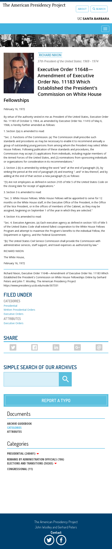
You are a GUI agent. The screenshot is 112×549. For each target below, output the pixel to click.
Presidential (10, 305)
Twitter (50, 541)
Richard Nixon (50, 55)
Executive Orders (13, 314)
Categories (14, 428)
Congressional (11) (20, 469)
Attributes (14, 432)
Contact (56, 532)
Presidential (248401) (23, 454)
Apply (65, 379)
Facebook (62, 541)
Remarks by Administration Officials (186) (35, 459)
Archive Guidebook (19, 424)
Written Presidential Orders (19, 309)
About (82, 9)
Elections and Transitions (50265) (32, 463)
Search (99, 9)
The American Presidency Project (34, 5)
